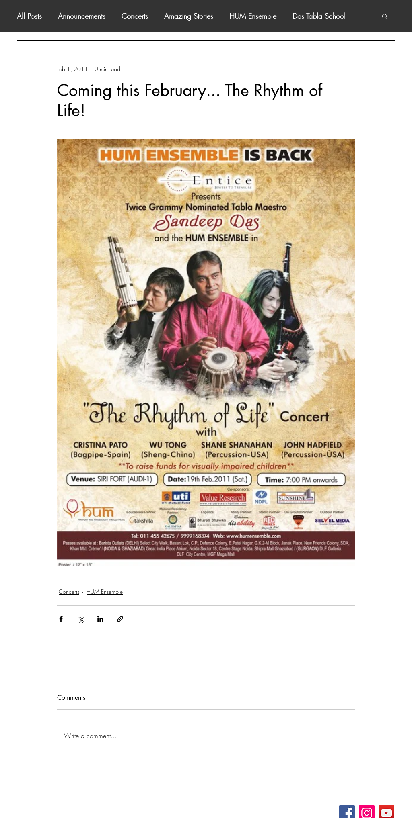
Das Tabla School (319, 16)
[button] (385, 16)
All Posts (29, 16)
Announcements (81, 16)
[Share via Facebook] (61, 619)
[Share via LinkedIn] (100, 619)
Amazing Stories (188, 16)
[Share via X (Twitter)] (80, 619)
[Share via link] (120, 619)
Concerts (135, 16)
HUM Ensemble (252, 16)
